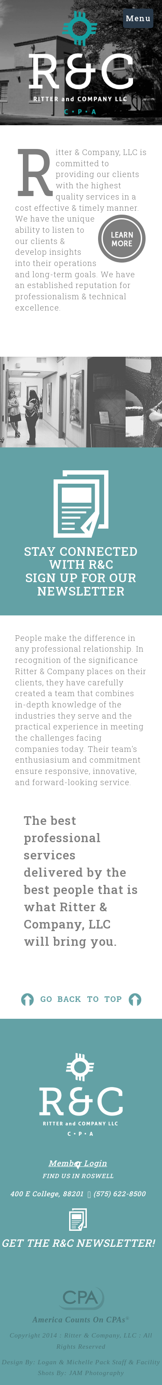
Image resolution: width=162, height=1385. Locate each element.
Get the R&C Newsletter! (78, 1243)
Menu (138, 18)
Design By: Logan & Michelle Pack (56, 1362)
